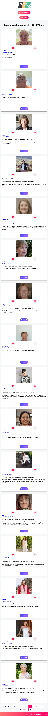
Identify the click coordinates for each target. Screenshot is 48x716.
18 (30, 709)
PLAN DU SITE (37, 714)
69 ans (7, 390)
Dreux (3, 390)
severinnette (5, 642)
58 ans (10, 94)
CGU (31, 714)
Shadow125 (5, 346)
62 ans (7, 347)
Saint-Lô (4, 685)
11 (36, 706)
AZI (3, 515)
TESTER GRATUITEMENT (24, 12)
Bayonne (4, 601)
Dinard (3, 221)
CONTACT (44, 714)
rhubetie (4, 684)
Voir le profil (24, 66)
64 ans (7, 432)
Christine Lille (5, 557)
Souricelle (4, 262)
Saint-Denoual (5, 516)
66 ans (9, 263)
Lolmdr (4, 93)
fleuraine (4, 135)
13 (42, 706)
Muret (3, 347)
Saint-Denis (5, 474)
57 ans (9, 305)
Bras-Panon (5, 94)
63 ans (6, 559)
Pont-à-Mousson (6, 179)
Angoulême (5, 643)
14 (45, 706)
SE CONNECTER (24, 17)
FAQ (27, 714)
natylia (3, 388)
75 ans (11, 52)
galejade (4, 473)
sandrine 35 (5, 219)
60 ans (8, 221)
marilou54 (4, 177)
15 (20, 709)
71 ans (9, 685)
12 (39, 706)
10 (33, 706)
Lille (3, 559)
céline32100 (5, 304)
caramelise (5, 430)
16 (24, 709)
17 (27, 709)
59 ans (13, 179)
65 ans (8, 136)
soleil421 (4, 50)
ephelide (4, 599)
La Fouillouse (5, 52)
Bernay (3, 136)
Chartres (4, 263)
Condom (4, 305)
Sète (3, 432)
